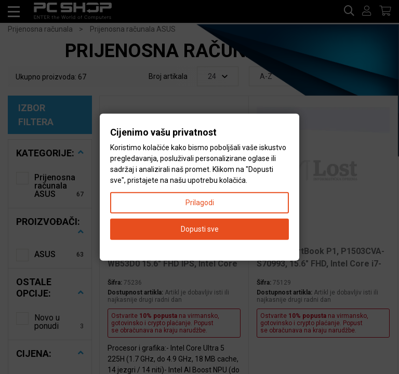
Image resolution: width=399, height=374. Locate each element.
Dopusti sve (200, 228)
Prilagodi (199, 202)
